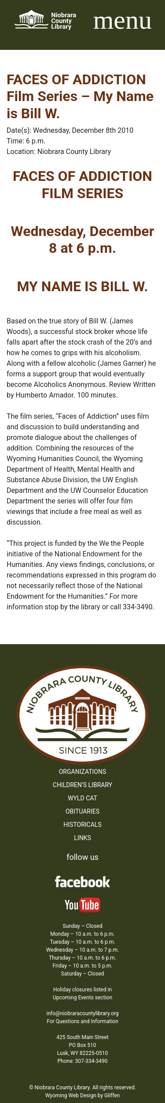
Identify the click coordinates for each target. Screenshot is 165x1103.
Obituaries (82, 811)
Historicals (82, 824)
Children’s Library (82, 784)
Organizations (82, 771)
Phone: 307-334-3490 (83, 1061)
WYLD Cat (82, 798)
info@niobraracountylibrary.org (82, 1013)
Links (82, 837)
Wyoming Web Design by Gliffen (82, 1095)
